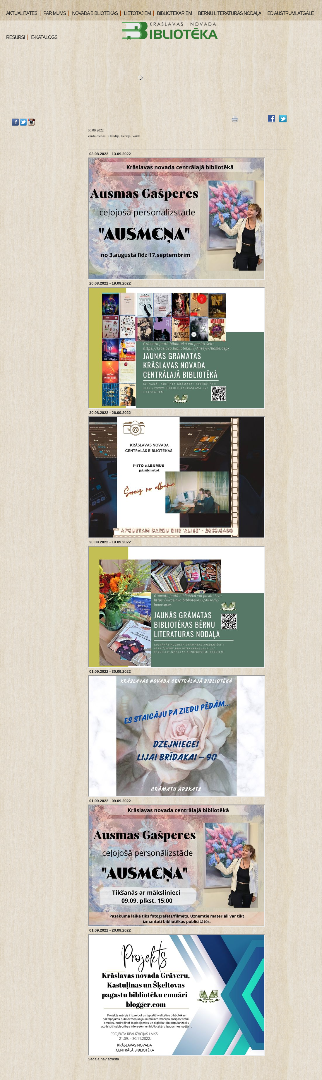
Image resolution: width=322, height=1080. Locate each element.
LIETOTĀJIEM (135, 13)
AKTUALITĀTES (20, 13)
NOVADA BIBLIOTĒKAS (93, 13)
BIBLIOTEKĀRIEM (172, 13)
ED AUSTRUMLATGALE (289, 13)
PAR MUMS (53, 13)
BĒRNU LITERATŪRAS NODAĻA (228, 13)
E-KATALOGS (42, 37)
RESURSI (14, 37)
